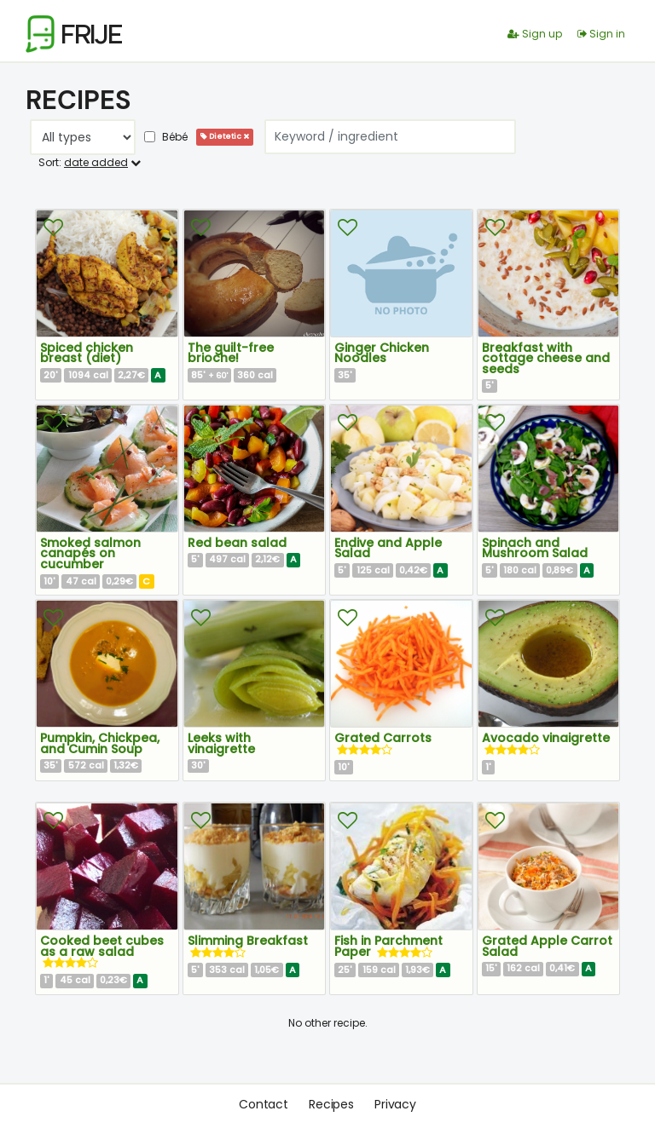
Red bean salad (237, 542)
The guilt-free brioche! (231, 353)
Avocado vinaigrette (546, 737)
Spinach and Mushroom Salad (535, 548)
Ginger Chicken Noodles (381, 353)
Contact (263, 1104)
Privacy (395, 1104)
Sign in (601, 33)
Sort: (89, 162)
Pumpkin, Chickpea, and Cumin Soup (99, 743)
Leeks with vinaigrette (221, 743)
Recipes (331, 1104)
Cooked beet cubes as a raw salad (102, 946)
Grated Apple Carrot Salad (547, 946)
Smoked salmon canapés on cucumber (90, 553)
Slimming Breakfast (248, 940)
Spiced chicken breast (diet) (86, 353)
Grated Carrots (383, 737)
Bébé (166, 137)
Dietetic (224, 136)
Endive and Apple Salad (388, 548)
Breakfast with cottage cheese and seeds (546, 358)
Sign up (534, 33)
